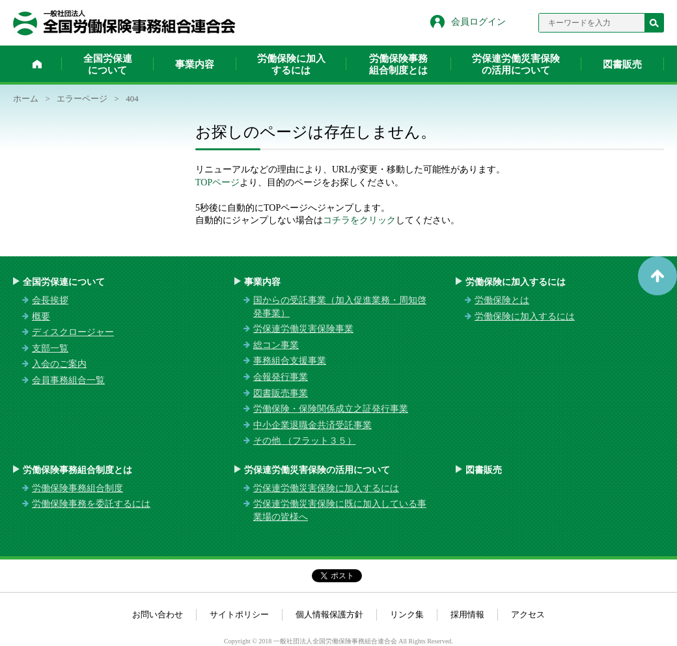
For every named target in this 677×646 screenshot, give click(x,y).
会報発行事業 (280, 377)
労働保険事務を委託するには (91, 504)
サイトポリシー (239, 614)
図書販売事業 (280, 393)
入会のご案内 (59, 364)
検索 (654, 23)
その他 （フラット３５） (304, 441)
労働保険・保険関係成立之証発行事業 (330, 409)
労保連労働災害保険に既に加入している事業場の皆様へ (339, 510)
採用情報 (467, 614)
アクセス (528, 614)
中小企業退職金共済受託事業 (312, 425)
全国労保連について (107, 64)
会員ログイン (478, 22)
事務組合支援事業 (289, 361)
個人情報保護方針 (329, 614)
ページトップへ (657, 275)
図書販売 (622, 64)
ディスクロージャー (73, 332)
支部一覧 (50, 348)
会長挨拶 (50, 300)
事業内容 (194, 64)
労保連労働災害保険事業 (303, 329)
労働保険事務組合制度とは (398, 64)
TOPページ (217, 182)
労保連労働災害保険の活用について (516, 64)
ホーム (37, 64)
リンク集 (407, 614)
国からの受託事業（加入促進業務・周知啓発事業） (339, 306)
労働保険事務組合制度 (77, 488)
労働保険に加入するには (291, 64)
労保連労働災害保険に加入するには (326, 488)
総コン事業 (276, 345)
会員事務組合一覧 (68, 380)
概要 (41, 316)
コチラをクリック (359, 220)
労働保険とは (502, 300)
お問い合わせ (157, 614)
